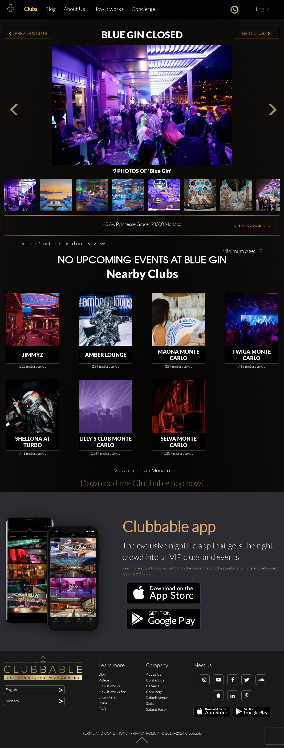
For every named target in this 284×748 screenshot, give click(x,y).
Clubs (30, 9)
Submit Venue (157, 697)
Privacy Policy (144, 733)
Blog (50, 9)
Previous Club (27, 33)
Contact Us (155, 680)
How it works (108, 9)
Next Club (256, 33)
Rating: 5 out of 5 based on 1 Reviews (64, 243)
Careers (152, 686)
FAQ (102, 708)
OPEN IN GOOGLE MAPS (252, 226)
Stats (150, 703)
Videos (104, 680)
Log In (263, 9)
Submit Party (156, 709)
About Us (74, 9)
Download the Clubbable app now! (142, 483)
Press (103, 703)
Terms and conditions (105, 733)
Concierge (143, 9)
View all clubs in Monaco (142, 470)
